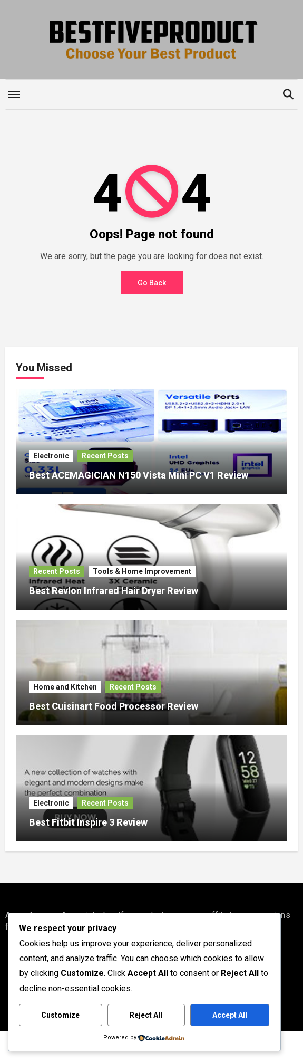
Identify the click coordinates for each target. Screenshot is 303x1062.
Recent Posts (105, 456)
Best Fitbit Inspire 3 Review (88, 822)
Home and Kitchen (65, 687)
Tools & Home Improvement (142, 571)
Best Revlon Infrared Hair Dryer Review (113, 590)
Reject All (146, 1015)
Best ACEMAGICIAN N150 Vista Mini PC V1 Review (138, 475)
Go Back (152, 283)
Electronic (51, 456)
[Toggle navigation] (14, 94)
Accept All (229, 1015)
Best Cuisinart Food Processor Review (113, 706)
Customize (60, 1015)
